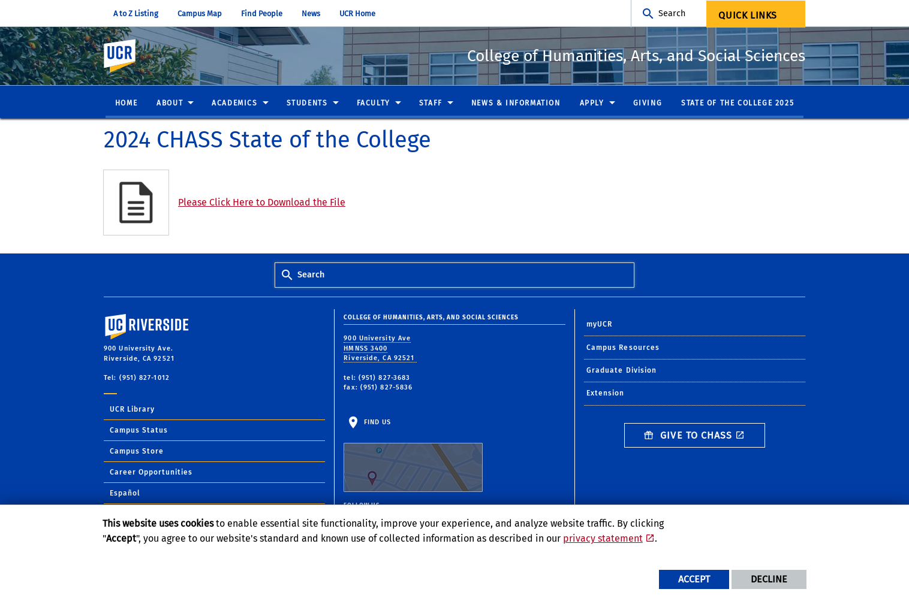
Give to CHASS (688, 436)
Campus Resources (623, 348)
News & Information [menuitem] (516, 103)
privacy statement (603, 538)
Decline (769, 579)
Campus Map (199, 13)
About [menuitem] (169, 103)
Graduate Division (621, 371)
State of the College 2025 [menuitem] (737, 103)
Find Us (413, 456)
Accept (694, 579)
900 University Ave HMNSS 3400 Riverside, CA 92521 (380, 349)
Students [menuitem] (307, 103)
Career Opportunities (151, 473)
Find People (261, 13)
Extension (605, 393)
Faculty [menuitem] (373, 103)
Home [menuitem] (126, 103)
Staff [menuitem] (431, 103)
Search (671, 13)
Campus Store (137, 452)
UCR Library (132, 410)
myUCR (599, 325)
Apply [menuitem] (592, 103)
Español (125, 494)
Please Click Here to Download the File (261, 203)
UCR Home (357, 13)
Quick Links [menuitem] (747, 15)
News (311, 13)
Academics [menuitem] (234, 103)
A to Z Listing (135, 13)
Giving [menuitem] (648, 103)
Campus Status (139, 431)
